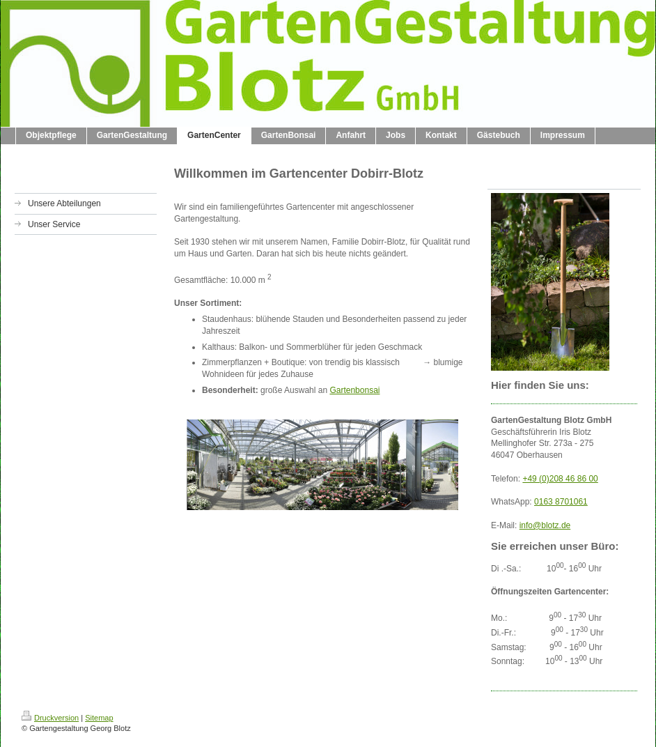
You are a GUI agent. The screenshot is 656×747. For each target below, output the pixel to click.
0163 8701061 (561, 502)
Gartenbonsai (354, 390)
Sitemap (99, 718)
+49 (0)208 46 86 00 (560, 479)
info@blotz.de (545, 525)
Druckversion (50, 718)
